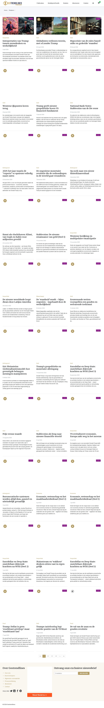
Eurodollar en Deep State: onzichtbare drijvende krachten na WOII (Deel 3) (83, 369)
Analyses (11, 10)
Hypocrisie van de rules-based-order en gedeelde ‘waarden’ (85, 42)
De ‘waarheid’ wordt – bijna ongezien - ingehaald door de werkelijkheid (51, 302)
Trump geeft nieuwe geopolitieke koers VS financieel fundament (47, 108)
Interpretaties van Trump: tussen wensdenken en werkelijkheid (16, 43)
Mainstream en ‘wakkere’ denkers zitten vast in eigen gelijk (50, 564)
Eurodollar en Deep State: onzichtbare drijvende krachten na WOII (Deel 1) (83, 564)
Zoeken (85, 3)
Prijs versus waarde (12, 434)
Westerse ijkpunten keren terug (16, 107)
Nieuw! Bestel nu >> (39, 695)
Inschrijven (84, 673)
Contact (7, 686)
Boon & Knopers (10, 676)
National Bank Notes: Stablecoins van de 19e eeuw (84, 107)
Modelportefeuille (53, 3)
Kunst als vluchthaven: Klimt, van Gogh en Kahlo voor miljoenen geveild (17, 237)
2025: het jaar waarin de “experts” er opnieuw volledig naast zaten (18, 173)
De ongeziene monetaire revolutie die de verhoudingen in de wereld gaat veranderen (51, 173)
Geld (37, 38)
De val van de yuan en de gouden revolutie (82, 627)
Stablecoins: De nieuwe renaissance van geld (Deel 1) (50, 235)
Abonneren (75, 3)
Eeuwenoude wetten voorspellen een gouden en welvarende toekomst (83, 302)
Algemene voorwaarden (12, 678)
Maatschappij (40, 296)
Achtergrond (6, 168)
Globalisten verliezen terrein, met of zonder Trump (51, 42)
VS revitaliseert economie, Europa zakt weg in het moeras (85, 435)
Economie (39, 493)
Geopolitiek (6, 38)
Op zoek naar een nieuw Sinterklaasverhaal (82, 172)
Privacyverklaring (10, 681)
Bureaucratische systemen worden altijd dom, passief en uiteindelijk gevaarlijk (17, 499)
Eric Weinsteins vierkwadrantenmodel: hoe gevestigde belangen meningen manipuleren (16, 370)
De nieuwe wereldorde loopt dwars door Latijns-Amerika (17, 300)
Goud (4, 623)
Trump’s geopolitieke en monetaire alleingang (48, 367)
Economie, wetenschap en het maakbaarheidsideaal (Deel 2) (51, 497)
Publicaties (40, 3)
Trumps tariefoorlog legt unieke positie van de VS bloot (51, 627)
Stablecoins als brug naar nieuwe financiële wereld (49, 435)
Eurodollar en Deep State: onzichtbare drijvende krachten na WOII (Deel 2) (16, 564)
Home (5, 10)
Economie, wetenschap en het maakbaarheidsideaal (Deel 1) (85, 497)
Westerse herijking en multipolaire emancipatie (83, 237)
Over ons (7, 673)
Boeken (65, 3)
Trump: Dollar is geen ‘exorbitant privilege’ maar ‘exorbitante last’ (16, 629)
